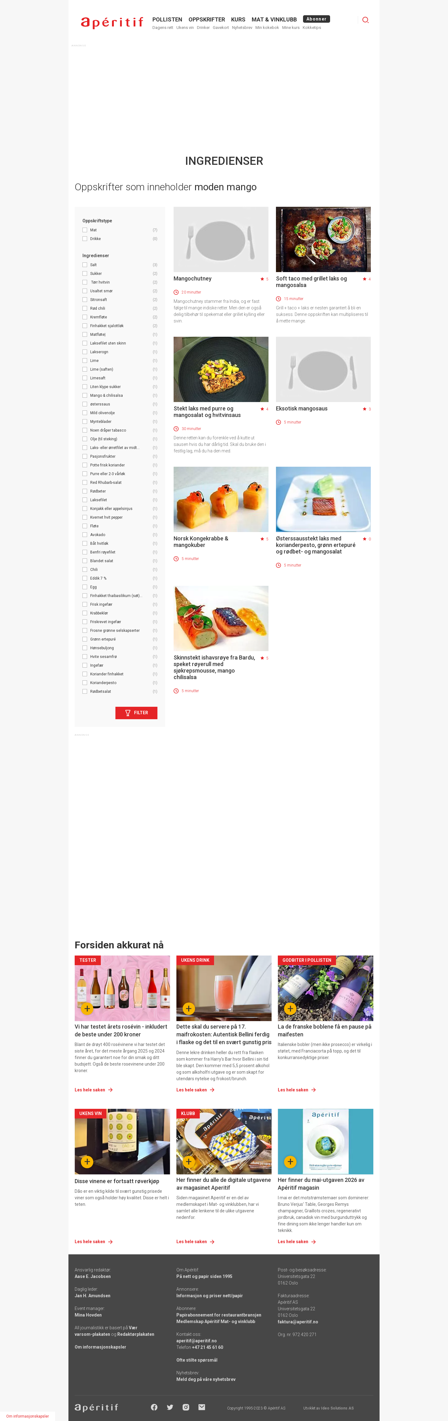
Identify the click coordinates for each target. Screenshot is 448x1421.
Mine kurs (291, 27)
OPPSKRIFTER (207, 19)
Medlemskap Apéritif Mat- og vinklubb (215, 1321)
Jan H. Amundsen (92, 1295)
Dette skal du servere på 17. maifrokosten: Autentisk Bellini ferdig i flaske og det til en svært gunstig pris (224, 1034)
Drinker (203, 27)
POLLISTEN (167, 19)
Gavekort (221, 27)
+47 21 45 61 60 (207, 1347)
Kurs (238, 19)
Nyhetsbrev (242, 27)
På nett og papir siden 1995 (204, 1276)
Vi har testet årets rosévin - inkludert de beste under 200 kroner (121, 1030)
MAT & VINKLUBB (274, 19)
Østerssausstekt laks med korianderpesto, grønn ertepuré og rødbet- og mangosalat (316, 545)
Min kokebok (267, 27)
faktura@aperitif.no (298, 1321)
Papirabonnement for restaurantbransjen (218, 1314)
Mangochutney (193, 278)
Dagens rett (162, 27)
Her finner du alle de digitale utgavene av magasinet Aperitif (223, 1184)
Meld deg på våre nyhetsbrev (206, 1379)
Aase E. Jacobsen (93, 1276)
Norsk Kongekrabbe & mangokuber (201, 541)
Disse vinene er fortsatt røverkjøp (117, 1181)
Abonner (316, 18)
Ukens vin (185, 27)
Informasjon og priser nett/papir (209, 1295)
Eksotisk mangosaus (302, 408)
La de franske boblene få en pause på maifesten (324, 1030)
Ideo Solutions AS (337, 1408)
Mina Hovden (88, 1314)
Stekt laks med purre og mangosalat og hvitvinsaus (207, 411)
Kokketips (312, 27)
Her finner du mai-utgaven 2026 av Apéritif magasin (321, 1184)
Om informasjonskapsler (100, 1347)
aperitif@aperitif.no (196, 1340)
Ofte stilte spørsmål (196, 1360)
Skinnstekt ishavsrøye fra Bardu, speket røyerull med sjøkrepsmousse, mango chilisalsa (214, 667)
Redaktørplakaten (135, 1334)
